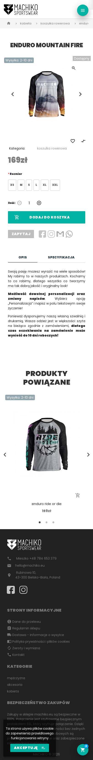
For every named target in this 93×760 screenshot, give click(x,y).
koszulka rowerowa (55, 23)
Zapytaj (21, 234)
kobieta (25, 23)
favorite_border (72, 141)
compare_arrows (83, 141)
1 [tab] (39, 522)
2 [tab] (46, 522)
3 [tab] (53, 522)
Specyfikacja (61, 257)
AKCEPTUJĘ (29, 748)
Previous (13, 94)
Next (80, 94)
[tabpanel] (46, 454)
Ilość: (12, 203)
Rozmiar (16, 174)
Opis (22, 257)
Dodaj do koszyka (42, 217)
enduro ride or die (47, 503)
